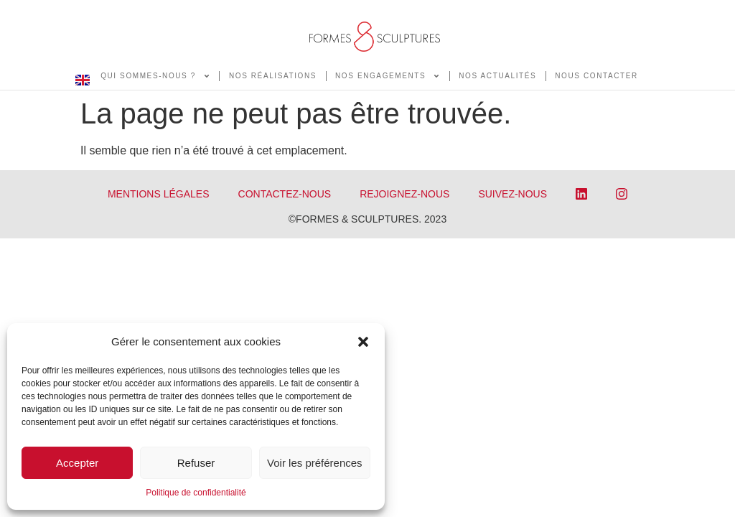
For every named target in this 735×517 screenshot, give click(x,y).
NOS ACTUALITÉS (497, 76)
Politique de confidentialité (195, 493)
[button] (363, 342)
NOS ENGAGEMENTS (387, 76)
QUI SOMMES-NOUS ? (155, 76)
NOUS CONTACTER (596, 76)
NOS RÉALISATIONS (273, 76)
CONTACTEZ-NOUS (285, 194)
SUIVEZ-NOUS (512, 194)
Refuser (196, 463)
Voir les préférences (314, 463)
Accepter (77, 463)
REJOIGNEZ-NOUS (404, 194)
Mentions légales (159, 194)
